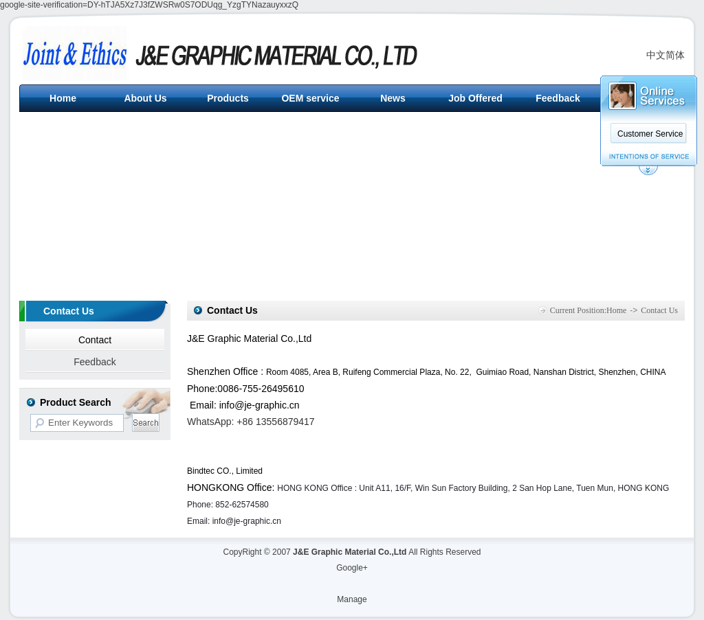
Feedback (558, 98)
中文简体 (665, 54)
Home (63, 98)
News (393, 98)
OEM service (310, 98)
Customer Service (650, 134)
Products (228, 98)
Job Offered (475, 98)
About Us (145, 98)
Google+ (352, 568)
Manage (351, 599)
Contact (94, 339)
